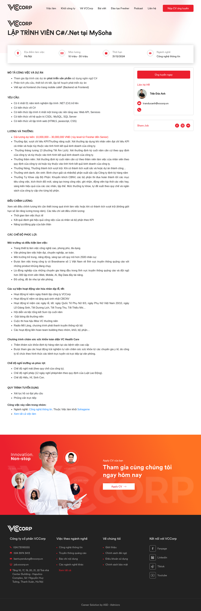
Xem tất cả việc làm (25, 413)
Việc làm (51, 8)
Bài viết (102, 8)
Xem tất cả (65, 570)
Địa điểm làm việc (34, 52)
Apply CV (118, 486)
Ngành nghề (163, 52)
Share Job (143, 125)
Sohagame (83, 409)
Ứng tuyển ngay (164, 74)
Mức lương (74, 52)
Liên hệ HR (143, 84)
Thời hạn (117, 52)
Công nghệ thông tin (40, 409)
